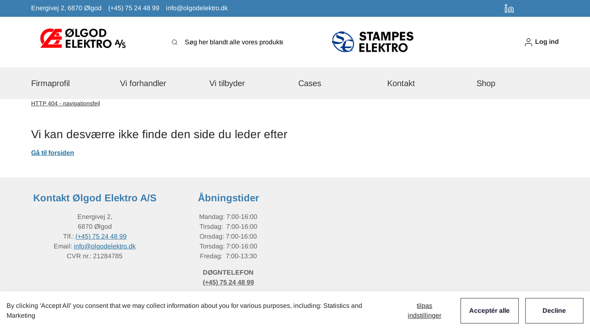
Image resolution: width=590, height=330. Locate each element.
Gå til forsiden (52, 152)
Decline (554, 310)
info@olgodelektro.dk (105, 246)
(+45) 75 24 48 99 (101, 236)
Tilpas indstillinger (424, 310)
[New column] (82, 42)
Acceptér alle (489, 310)
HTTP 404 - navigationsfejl (65, 103)
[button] (541, 42)
